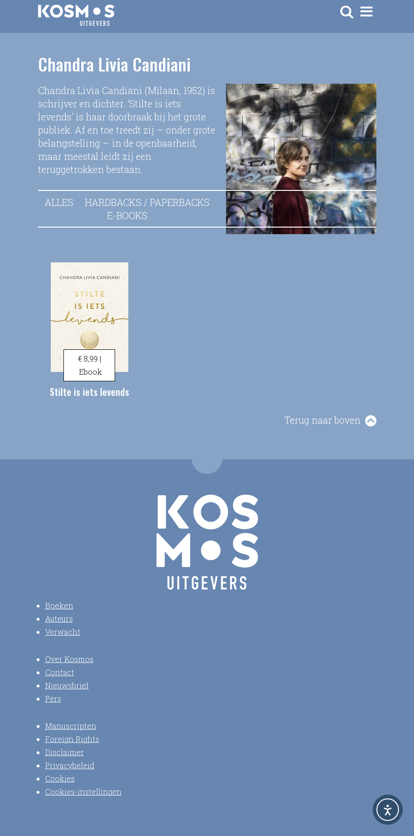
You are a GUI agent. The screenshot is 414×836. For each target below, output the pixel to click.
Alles (59, 202)
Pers (53, 698)
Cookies (60, 778)
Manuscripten (70, 726)
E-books (127, 215)
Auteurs (59, 618)
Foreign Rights (72, 739)
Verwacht (62, 632)
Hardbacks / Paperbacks (147, 202)
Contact (59, 672)
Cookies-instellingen (83, 792)
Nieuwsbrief (67, 685)
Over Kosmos (69, 659)
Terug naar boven (322, 420)
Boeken (59, 605)
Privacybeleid (69, 765)
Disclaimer (64, 752)
